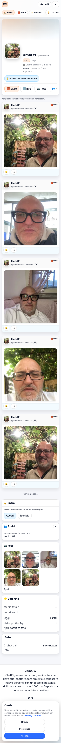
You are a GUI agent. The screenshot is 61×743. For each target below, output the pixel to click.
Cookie (37, 715)
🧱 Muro (22, 12)
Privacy (28, 715)
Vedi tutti (9, 536)
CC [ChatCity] (5, 4)
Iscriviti (24, 515)
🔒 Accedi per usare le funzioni (21, 78)
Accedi (44, 4)
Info (6, 650)
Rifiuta (24, 722)
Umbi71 (16, 105)
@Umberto (16, 108)
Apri (6, 589)
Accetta (24, 736)
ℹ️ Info (26, 88)
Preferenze (24, 729)
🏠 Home (8, 12)
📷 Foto (41, 88)
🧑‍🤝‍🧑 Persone (36, 12)
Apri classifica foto (15, 628)
